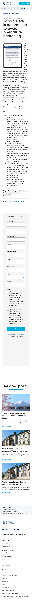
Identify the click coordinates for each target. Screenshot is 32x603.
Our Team (4, 562)
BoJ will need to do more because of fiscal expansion (14, 450)
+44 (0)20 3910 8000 (9, 550)
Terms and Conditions (8, 590)
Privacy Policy (5, 581)
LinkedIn (15, 201)
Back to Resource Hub (11, 13)
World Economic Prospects (10, 510)
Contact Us (5, 543)
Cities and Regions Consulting (10, 511)
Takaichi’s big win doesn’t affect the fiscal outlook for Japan (14, 415)
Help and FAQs (6, 565)
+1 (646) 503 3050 (9, 553)
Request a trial (25, 3)
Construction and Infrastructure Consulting (14, 513)
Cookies (4, 584)
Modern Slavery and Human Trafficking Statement (15, 596)
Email (9, 201)
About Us (4, 559)
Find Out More (7, 426)
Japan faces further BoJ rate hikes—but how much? (14, 483)
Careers (4, 572)
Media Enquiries (6, 546)
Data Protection (6, 587)
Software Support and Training (10, 593)
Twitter (21, 201)
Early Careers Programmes (9, 575)
